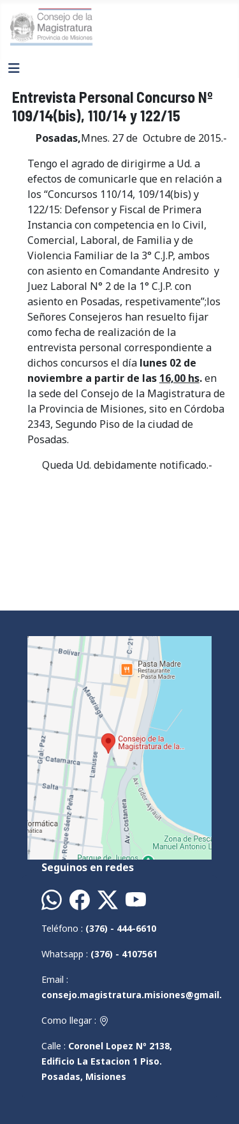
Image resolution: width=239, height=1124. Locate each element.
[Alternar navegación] (14, 68)
